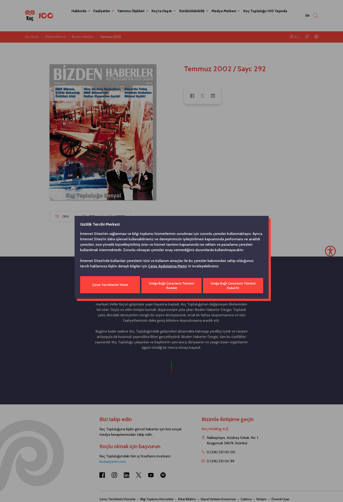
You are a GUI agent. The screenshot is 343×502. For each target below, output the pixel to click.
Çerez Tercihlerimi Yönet (109, 285)
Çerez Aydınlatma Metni (167, 267)
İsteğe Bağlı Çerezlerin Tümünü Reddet (171, 284)
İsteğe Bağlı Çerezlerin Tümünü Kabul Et (233, 284)
